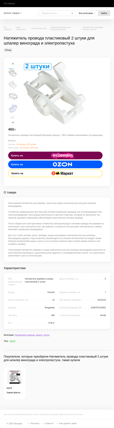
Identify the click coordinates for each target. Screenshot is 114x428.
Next (13, 122)
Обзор (8, 50)
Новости (49, 423)
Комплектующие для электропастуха (61, 28)
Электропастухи (39, 28)
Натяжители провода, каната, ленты (93, 28)
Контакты (34, 423)
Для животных (21, 28)
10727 (12, 341)
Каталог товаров (12, 13)
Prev (13, 64)
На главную (9, 3)
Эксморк (18, 423)
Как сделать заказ (68, 423)
